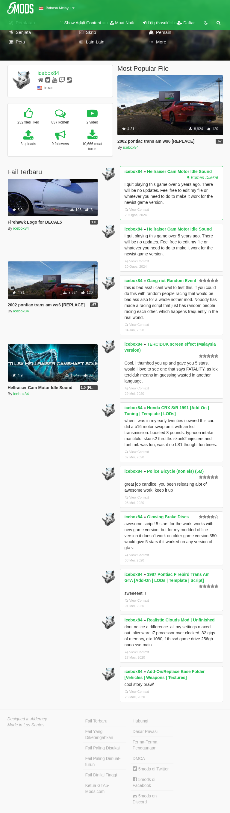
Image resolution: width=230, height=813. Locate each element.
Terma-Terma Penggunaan (145, 745)
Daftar (186, 22)
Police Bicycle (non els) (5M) (175, 471)
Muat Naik (122, 22)
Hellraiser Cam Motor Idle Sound (179, 171)
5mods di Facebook (144, 782)
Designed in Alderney (27, 718)
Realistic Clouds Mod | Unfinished (181, 620)
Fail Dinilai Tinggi (101, 775)
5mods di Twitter (151, 769)
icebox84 (48, 73)
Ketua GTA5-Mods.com (97, 788)
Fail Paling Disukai (102, 748)
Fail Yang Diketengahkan (99, 734)
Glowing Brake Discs (168, 516)
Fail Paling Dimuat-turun (103, 761)
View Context (137, 209)
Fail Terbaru (96, 721)
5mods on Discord (145, 799)
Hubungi (140, 721)
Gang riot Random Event (171, 280)
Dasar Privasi (145, 731)
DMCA (139, 758)
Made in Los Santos (26, 724)
